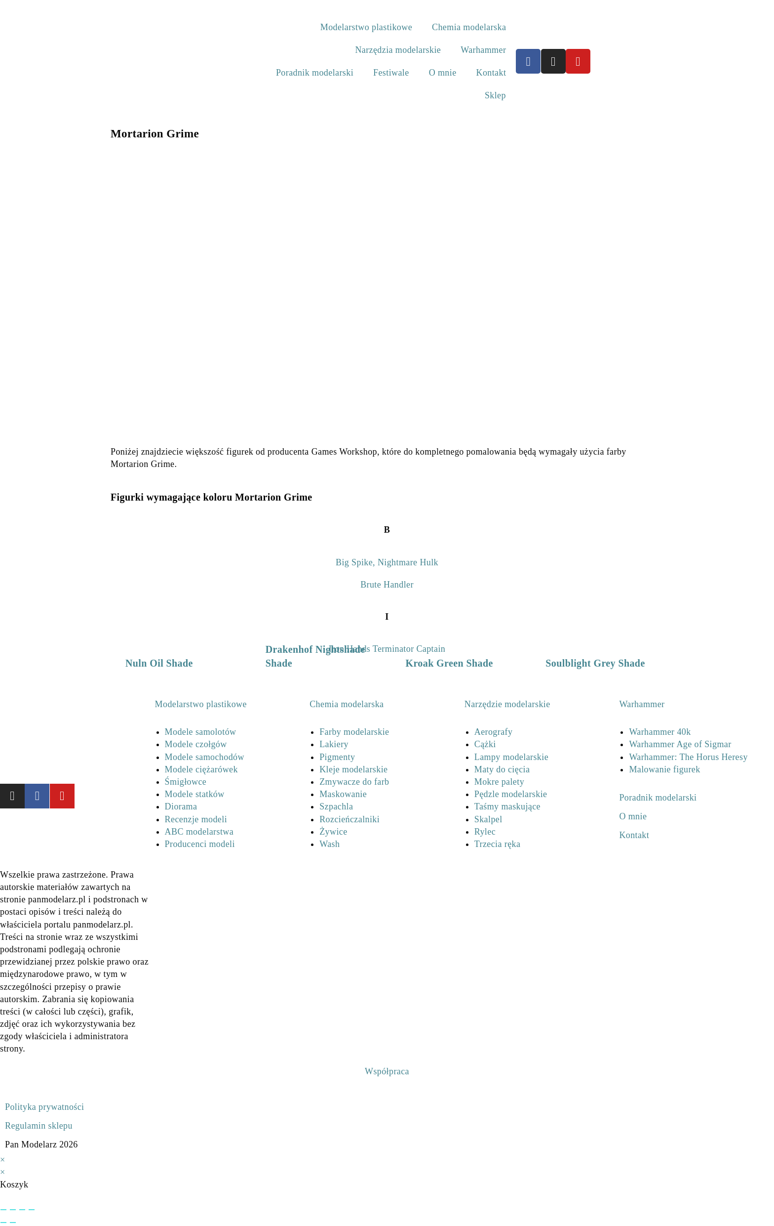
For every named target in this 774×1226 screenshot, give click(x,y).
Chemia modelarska (469, 27)
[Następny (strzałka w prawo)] (12, 1223)
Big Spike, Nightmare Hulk (387, 562)
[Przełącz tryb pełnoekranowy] (12, 1210)
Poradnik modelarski (314, 73)
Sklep (495, 95)
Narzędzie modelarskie (507, 704)
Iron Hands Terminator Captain (387, 649)
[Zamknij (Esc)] (31, 1210)
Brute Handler (387, 585)
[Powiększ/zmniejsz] (3, 1210)
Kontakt (491, 73)
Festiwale (391, 73)
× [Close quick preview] (2, 1160)
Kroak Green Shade (449, 663)
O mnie (443, 73)
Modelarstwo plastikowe (366, 27)
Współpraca (387, 1071)
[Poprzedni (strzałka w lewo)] (3, 1223)
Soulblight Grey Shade (595, 663)
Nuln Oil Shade (159, 663)
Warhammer (483, 50)
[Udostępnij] (22, 1210)
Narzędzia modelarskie (398, 50)
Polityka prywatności (44, 1107)
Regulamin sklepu (39, 1126)
